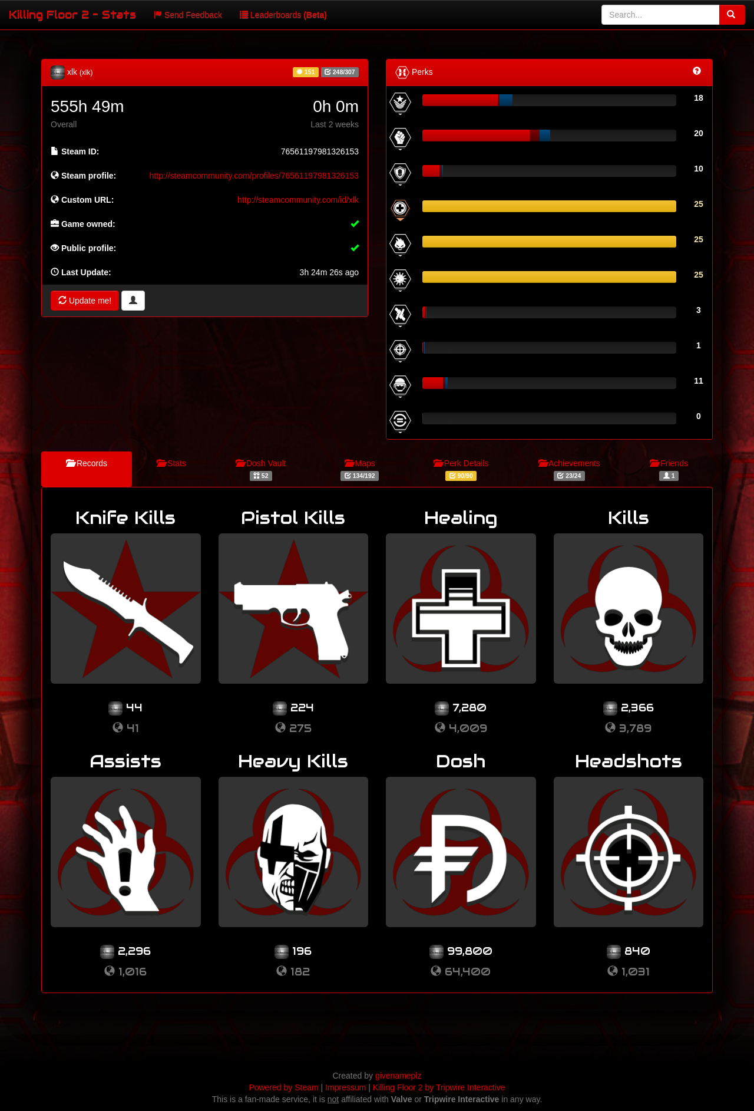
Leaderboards (283, 14)
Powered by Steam (283, 1087)
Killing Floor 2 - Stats (72, 14)
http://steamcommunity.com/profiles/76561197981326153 (254, 175)
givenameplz (398, 1075)
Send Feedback (188, 14)
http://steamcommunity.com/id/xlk (298, 200)
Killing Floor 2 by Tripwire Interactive (439, 1087)
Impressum (345, 1087)
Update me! (84, 300)
